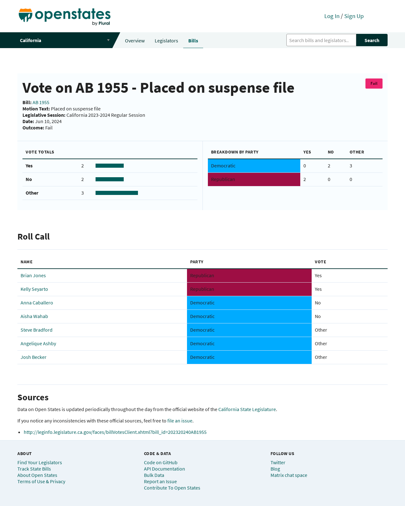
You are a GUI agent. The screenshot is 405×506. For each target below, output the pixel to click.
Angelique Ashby (38, 343)
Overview (135, 40)
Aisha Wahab (34, 316)
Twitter (278, 462)
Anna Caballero (37, 302)
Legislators (166, 40)
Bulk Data (154, 475)
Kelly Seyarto (34, 289)
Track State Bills (34, 468)
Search (371, 40)
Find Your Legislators (39, 462)
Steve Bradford (37, 330)
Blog (275, 468)
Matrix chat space (289, 475)
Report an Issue (160, 481)
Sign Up (354, 16)
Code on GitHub (161, 462)
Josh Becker (34, 357)
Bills (193, 40)
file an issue (179, 420)
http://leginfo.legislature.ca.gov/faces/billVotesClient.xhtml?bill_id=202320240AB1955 (115, 432)
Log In (332, 16)
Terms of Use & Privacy (41, 481)
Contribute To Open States (172, 487)
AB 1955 (41, 102)
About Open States (37, 475)
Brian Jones (33, 275)
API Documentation (164, 468)
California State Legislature (247, 409)
